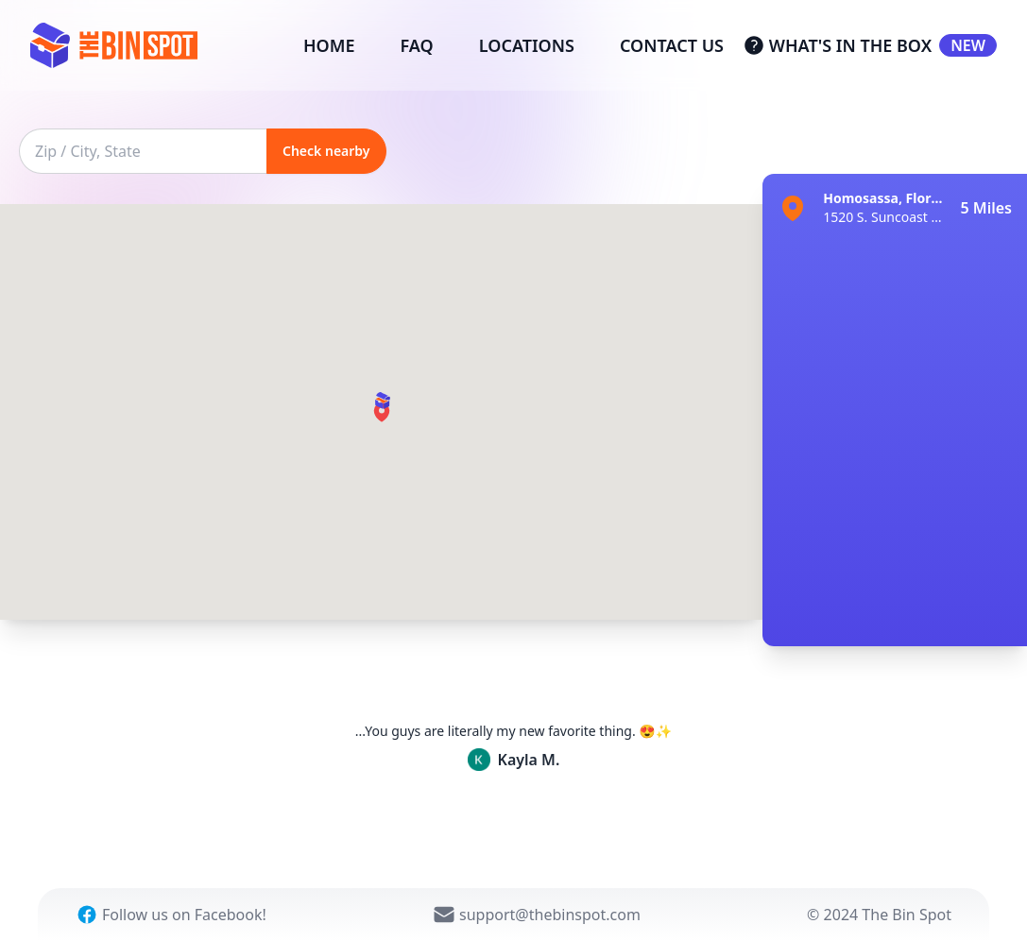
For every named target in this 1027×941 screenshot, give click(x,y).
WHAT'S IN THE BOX (870, 45)
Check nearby (326, 151)
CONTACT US (672, 45)
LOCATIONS (526, 45)
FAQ (417, 45)
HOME (329, 45)
